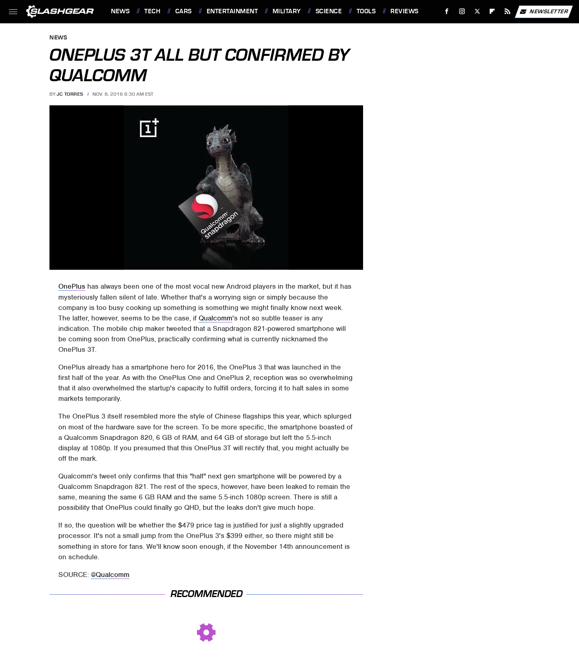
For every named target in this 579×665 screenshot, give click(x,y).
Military (287, 11)
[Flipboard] (492, 11)
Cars (183, 11)
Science (329, 11)
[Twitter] (477, 11)
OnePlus (71, 286)
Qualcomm (215, 318)
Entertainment (232, 11)
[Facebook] (447, 11)
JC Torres (70, 94)
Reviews (404, 11)
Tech (152, 11)
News (120, 11)
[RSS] (507, 11)
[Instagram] (462, 11)
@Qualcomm (110, 574)
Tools (366, 11)
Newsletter (543, 11)
